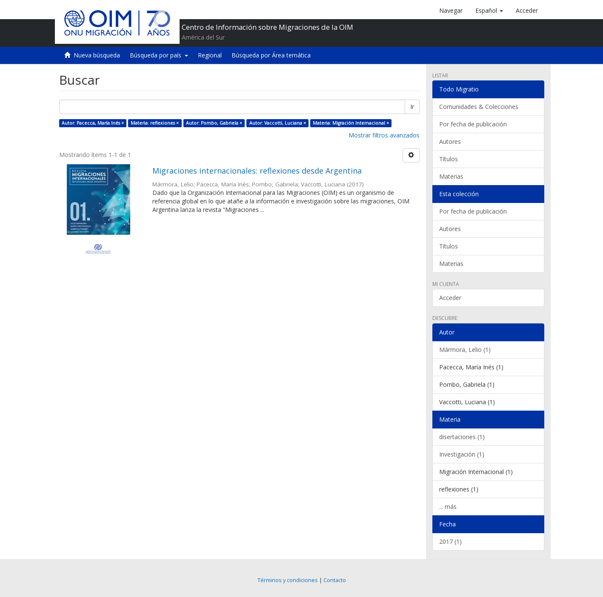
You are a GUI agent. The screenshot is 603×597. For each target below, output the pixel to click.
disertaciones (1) (462, 437)
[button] (489, 10)
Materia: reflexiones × (155, 123)
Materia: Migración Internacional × (351, 123)
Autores (450, 141)
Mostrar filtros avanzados (384, 135)
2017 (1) (450, 541)
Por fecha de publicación (473, 124)
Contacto (334, 580)
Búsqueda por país (159, 55)
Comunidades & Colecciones (478, 107)
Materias (451, 176)
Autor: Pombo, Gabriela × (214, 123)
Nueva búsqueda (97, 55)
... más (448, 507)
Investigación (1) (461, 454)
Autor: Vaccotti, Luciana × (277, 123)
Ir (412, 107)
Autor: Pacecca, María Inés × (93, 123)
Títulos (448, 159)
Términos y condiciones (287, 580)
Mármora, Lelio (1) (465, 350)
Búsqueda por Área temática (271, 55)
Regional (210, 55)
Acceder (450, 298)
